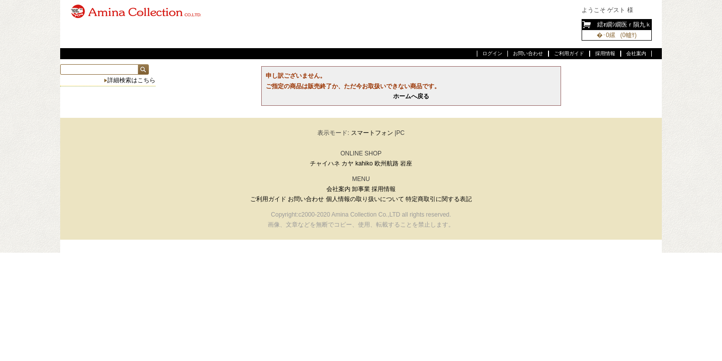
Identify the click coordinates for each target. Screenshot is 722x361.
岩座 (406, 163)
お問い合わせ (528, 53)
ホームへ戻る (411, 96)
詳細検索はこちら (131, 80)
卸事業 (361, 189)
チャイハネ (325, 163)
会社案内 (636, 53)
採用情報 (605, 53)
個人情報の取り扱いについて (365, 199)
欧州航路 (387, 163)
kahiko (364, 163)
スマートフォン (372, 132)
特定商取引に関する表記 (439, 199)
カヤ (347, 163)
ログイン (492, 53)
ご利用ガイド (569, 53)
